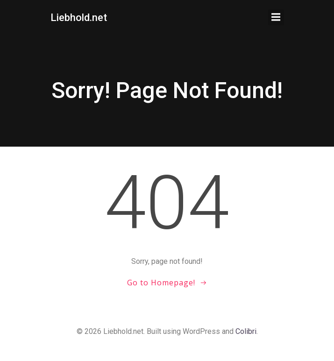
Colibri (245, 331)
